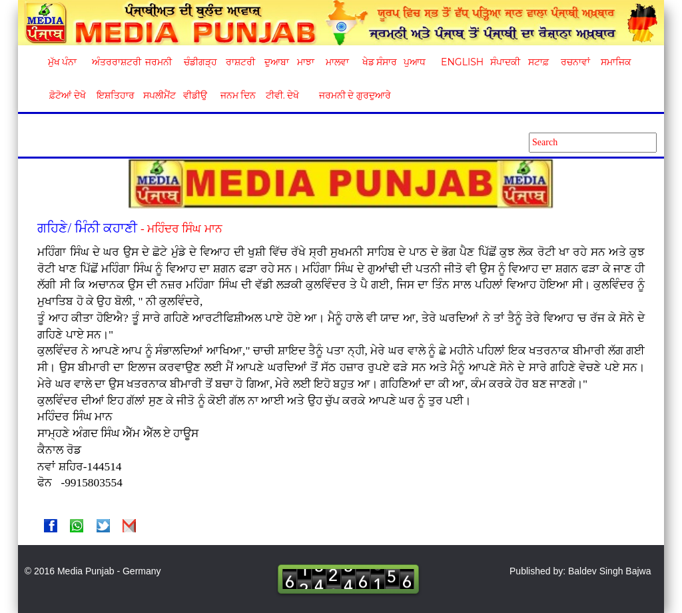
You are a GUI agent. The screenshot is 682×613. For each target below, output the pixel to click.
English (460, 62)
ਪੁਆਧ (415, 62)
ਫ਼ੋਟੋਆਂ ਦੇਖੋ (66, 95)
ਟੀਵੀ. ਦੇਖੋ (282, 95)
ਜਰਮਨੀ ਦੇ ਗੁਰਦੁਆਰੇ (350, 95)
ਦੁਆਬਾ (276, 62)
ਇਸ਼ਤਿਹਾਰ (115, 95)
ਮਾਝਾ (305, 62)
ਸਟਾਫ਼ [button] (538, 62)
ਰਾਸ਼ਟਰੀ (240, 62)
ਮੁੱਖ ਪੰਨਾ (62, 62)
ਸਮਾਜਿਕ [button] (616, 62)
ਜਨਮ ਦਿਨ (237, 95)
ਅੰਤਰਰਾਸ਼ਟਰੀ (114, 62)
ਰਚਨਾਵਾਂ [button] (575, 62)
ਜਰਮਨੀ (158, 62)
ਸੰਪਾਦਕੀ (505, 62)
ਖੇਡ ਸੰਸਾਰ (379, 62)
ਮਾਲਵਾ (337, 62)
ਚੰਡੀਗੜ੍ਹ (200, 62)
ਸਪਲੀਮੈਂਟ (159, 95)
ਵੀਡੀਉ (195, 95)
